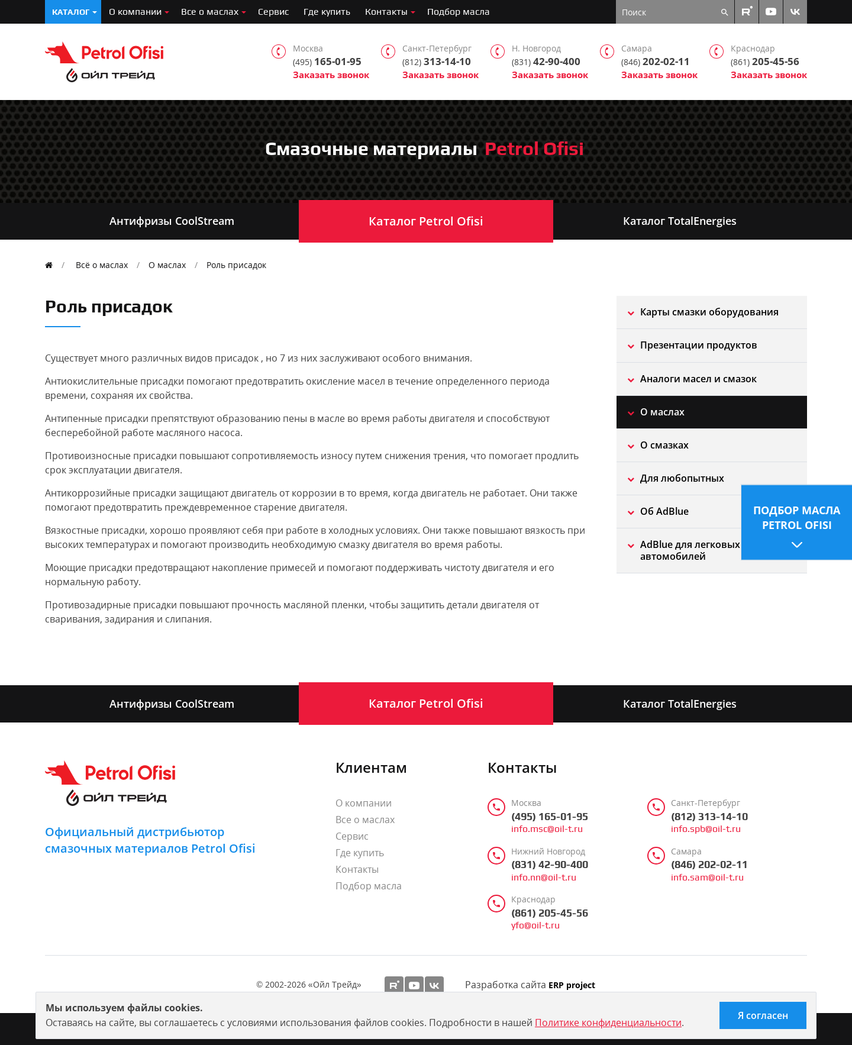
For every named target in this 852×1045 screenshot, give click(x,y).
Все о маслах (209, 11)
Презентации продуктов (698, 344)
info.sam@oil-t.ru (707, 877)
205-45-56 (765, 61)
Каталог (70, 12)
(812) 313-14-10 (709, 817)
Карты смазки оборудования (709, 311)
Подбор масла (458, 11)
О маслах (167, 264)
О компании (135, 11)
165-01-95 (327, 61)
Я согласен (763, 1015)
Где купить (327, 11)
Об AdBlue (664, 511)
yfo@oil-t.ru (535, 925)
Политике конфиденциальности (608, 1022)
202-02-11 (655, 61)
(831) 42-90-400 (549, 864)
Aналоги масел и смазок (698, 378)
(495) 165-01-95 (549, 817)
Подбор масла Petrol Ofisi (796, 517)
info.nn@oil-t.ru (543, 877)
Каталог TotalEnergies (680, 221)
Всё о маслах (102, 264)
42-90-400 (546, 61)
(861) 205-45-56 (549, 913)
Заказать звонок (331, 74)
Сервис (273, 11)
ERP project (571, 986)
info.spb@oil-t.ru (706, 829)
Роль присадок (236, 264)
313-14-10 (436, 61)
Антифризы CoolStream (171, 221)
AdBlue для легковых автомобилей (690, 550)
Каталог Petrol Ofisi (426, 221)
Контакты (386, 11)
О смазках (664, 444)
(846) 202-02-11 (709, 864)
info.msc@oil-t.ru (547, 829)
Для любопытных (682, 478)
